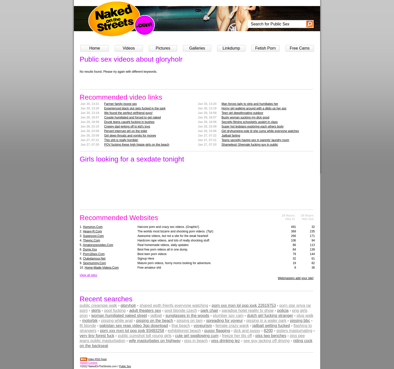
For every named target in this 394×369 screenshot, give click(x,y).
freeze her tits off (237, 336)
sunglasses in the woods (187, 315)
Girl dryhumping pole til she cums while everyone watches (260, 131)
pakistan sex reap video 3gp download (134, 325)
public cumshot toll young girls (144, 336)
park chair (209, 310)
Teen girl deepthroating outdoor (242, 113)
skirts (96, 310)
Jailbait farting (231, 135)
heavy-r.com (92, 231)
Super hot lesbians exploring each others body (253, 126)
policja (282, 310)
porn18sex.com (94, 254)
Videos (129, 48)
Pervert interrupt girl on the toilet (125, 131)
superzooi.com (93, 236)
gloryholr (128, 305)
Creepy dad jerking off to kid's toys (127, 126)
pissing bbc (300, 320)
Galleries (197, 48)
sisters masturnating (294, 331)
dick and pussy (247, 331)
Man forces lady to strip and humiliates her (250, 104)
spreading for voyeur (224, 320)
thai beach (181, 325)
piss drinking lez (225, 341)
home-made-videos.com (102, 267)
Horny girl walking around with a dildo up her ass (254, 108)
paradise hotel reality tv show (248, 310)
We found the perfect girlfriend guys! (128, 113)
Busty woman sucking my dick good (245, 117)
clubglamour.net (94, 258)
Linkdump (231, 48)
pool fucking (115, 310)
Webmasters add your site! (296, 278)
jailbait (156, 315)
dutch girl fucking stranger (270, 315)
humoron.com (93, 227)
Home (94, 48)
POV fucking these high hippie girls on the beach (136, 144)
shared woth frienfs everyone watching (173, 305)
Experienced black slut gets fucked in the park (135, 108)
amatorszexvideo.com (98, 245)
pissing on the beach (154, 320)
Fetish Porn (265, 48)
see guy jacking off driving (266, 341)
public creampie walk (98, 305)
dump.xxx (90, 249)
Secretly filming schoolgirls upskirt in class (250, 122)
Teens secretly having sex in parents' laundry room (255, 140)
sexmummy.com (94, 263)
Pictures (163, 48)
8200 (268, 331)
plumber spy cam (228, 315)
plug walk (305, 315)
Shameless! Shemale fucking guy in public (250, 144)
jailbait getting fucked (271, 325)
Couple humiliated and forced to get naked (132, 117)
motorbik (89, 320)
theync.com (91, 240)
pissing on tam (190, 320)
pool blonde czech (181, 310)
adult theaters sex (145, 310)
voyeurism (203, 325)
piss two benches (271, 336)
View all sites (88, 275)
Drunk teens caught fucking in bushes (129, 122)
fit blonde (88, 325)
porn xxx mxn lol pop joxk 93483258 (132, 331)
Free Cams (300, 48)
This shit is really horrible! (121, 140)
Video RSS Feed (97, 359)
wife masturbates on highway (155, 341)
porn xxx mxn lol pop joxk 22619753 (244, 305)
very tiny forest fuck (97, 336)
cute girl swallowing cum (197, 336)
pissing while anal (116, 320)
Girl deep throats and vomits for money (130, 135)
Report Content (88, 362)
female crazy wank (232, 325)
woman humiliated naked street (119, 315)
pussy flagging (217, 331)
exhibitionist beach (184, 331)
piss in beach (196, 341)
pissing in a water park (266, 320)
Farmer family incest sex (120, 104)
